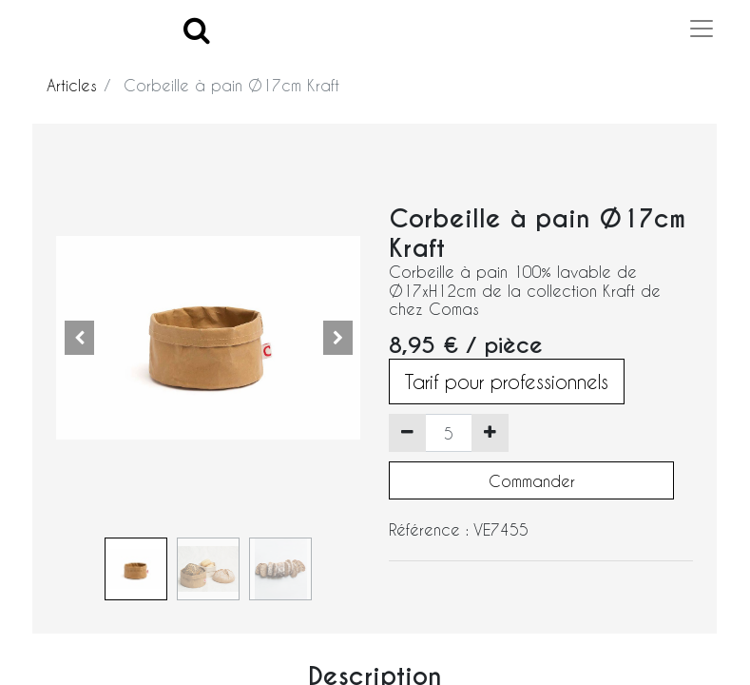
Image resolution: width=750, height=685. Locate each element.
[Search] (197, 29)
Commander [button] (532, 481)
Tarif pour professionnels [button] (506, 381)
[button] (79, 338)
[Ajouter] (490, 433)
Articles (72, 85)
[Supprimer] (407, 433)
